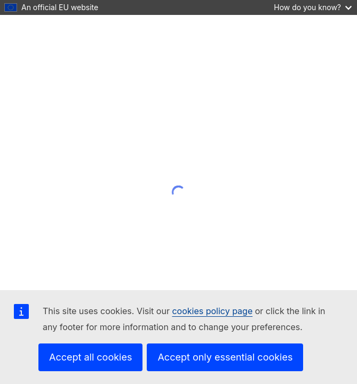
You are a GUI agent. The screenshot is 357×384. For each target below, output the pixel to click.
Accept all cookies (90, 357)
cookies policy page (212, 311)
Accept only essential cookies (224, 357)
